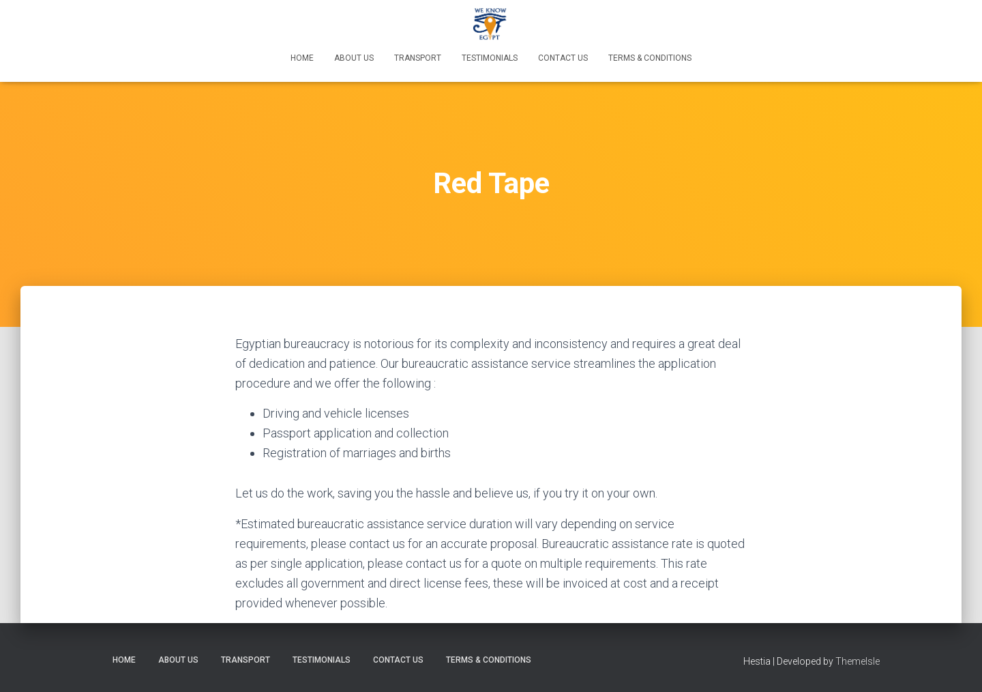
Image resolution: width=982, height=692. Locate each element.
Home (302, 58)
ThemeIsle (857, 661)
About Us (354, 58)
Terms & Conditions (649, 58)
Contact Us (563, 58)
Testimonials (490, 58)
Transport (417, 58)
